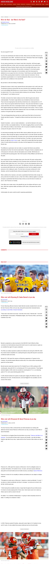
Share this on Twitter (46, 55)
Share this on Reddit (46, 70)
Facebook (23, 223)
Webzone (7, 1)
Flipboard (42, 2)
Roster (33, 4)
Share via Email (46, 73)
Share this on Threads (46, 61)
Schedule (28, 4)
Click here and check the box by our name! (30, 242)
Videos (14, 4)
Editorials (9, 4)
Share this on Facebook (46, 58)
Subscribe (34, 234)
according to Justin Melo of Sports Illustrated (11, 309)
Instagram (29, 223)
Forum (18, 4)
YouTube (45, 2)
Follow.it (26, 236)
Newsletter (38, 4)
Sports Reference (38, 470)
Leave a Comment (24, 383)
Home (2, 4)
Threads (26, 223)
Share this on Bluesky (46, 64)
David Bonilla (4, 299)
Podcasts (23, 4)
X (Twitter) (31, 2)
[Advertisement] (24, 12)
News (5, 4)
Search (47, 2)
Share (47, 4)
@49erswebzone (5, 25)
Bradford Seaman (5, 22)
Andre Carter (14, 140)
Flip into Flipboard (46, 67)
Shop (43, 4)
